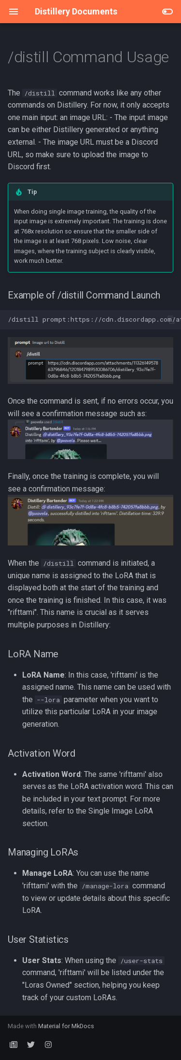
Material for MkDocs (66, 1026)
